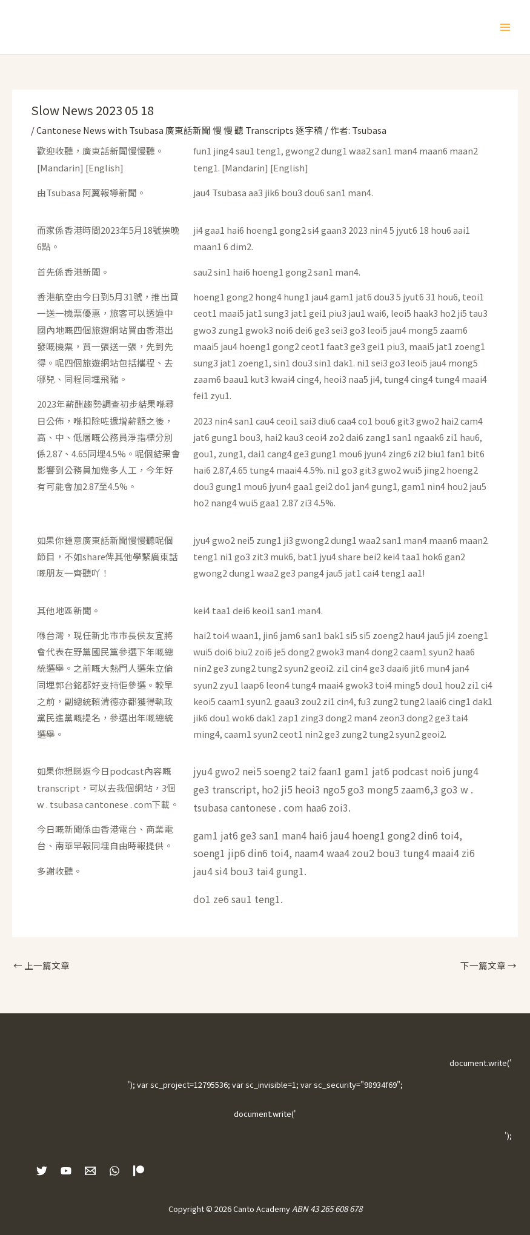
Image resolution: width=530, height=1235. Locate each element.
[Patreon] (138, 1170)
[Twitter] (41, 1170)
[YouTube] (66, 1170)
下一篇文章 (488, 965)
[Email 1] (90, 1170)
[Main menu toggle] (505, 27)
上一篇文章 (41, 965)
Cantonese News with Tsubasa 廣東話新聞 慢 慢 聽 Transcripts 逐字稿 (179, 130)
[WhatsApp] (114, 1170)
